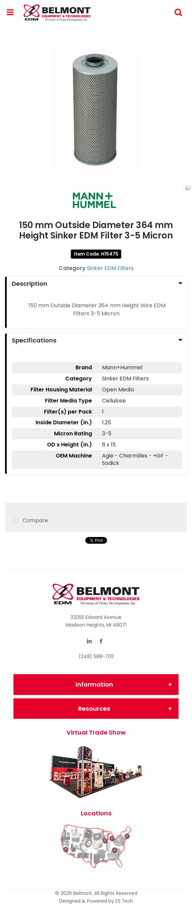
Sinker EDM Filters (110, 268)
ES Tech (124, 901)
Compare (29, 521)
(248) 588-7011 (96, 656)
